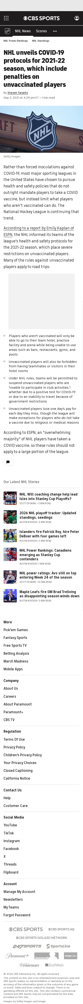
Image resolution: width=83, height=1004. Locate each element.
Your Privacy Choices (20, 763)
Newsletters (13, 900)
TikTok (9, 833)
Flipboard (11, 872)
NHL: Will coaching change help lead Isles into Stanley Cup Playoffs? (48, 496)
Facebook (11, 849)
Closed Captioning (18, 771)
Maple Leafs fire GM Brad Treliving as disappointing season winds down (49, 594)
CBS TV (9, 720)
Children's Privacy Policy (23, 755)
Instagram (12, 841)
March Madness (16, 661)
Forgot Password (17, 915)
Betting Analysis (16, 654)
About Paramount (18, 704)
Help (7, 798)
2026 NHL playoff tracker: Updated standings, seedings (47, 515)
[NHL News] (22, 31)
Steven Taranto (18, 93)
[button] (55, 31)
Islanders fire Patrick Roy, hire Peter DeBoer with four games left (49, 534)
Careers (10, 697)
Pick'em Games (16, 630)
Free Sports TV (15, 646)
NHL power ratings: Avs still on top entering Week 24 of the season (47, 575)
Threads (10, 864)
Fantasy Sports (15, 638)
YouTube (10, 825)
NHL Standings (40, 41)
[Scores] (41, 31)
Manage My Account (19, 892)
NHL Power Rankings (16, 41)
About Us (11, 689)
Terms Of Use (14, 740)
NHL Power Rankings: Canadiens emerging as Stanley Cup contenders (45, 555)
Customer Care (16, 806)
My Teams (11, 907)
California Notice (17, 778)
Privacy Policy (14, 747)
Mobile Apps (13, 669)
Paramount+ (13, 712)
